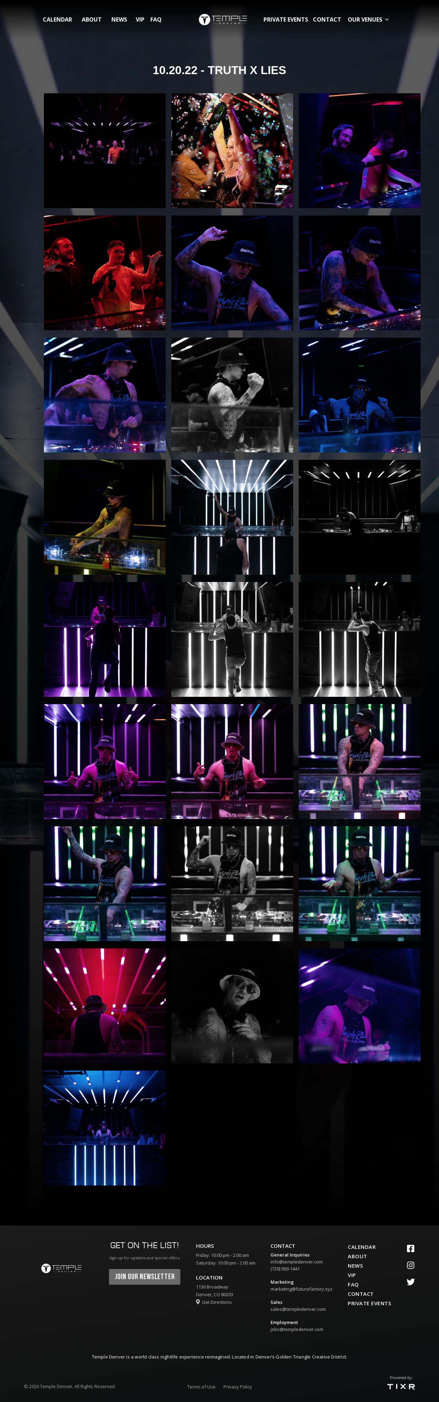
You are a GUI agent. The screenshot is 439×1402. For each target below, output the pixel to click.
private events (286, 19)
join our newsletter (144, 1277)
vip (140, 19)
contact (327, 19)
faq (353, 1284)
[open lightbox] (105, 150)
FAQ (156, 19)
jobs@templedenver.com (297, 1329)
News (119, 19)
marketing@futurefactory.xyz (301, 1289)
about (92, 19)
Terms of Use (201, 1387)
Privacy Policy (238, 1387)
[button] (370, 19)
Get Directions (214, 1302)
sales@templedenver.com (298, 1309)
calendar (57, 19)
